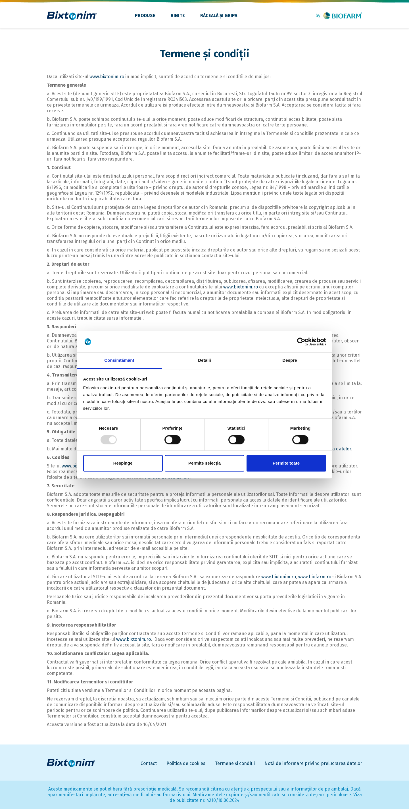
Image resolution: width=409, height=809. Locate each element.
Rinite (178, 15)
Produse (145, 15)
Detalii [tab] (204, 360)
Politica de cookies (185, 763)
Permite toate (286, 463)
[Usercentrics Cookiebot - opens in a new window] (301, 341)
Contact (149, 763)
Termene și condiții (235, 763)
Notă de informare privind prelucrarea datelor (313, 763)
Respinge (123, 463)
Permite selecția (204, 463)
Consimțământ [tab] (119, 360)
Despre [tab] (289, 360)
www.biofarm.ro (314, 576)
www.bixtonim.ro (106, 76)
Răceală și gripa (218, 15)
